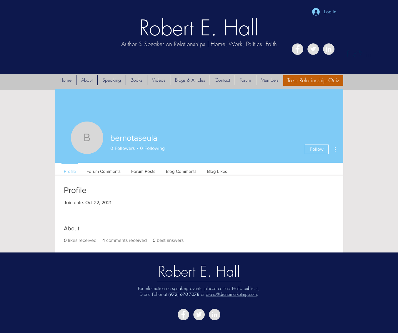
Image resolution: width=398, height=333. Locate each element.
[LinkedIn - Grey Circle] (328, 49)
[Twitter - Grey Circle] (313, 49)
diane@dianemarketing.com (231, 294)
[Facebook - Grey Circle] (297, 49)
